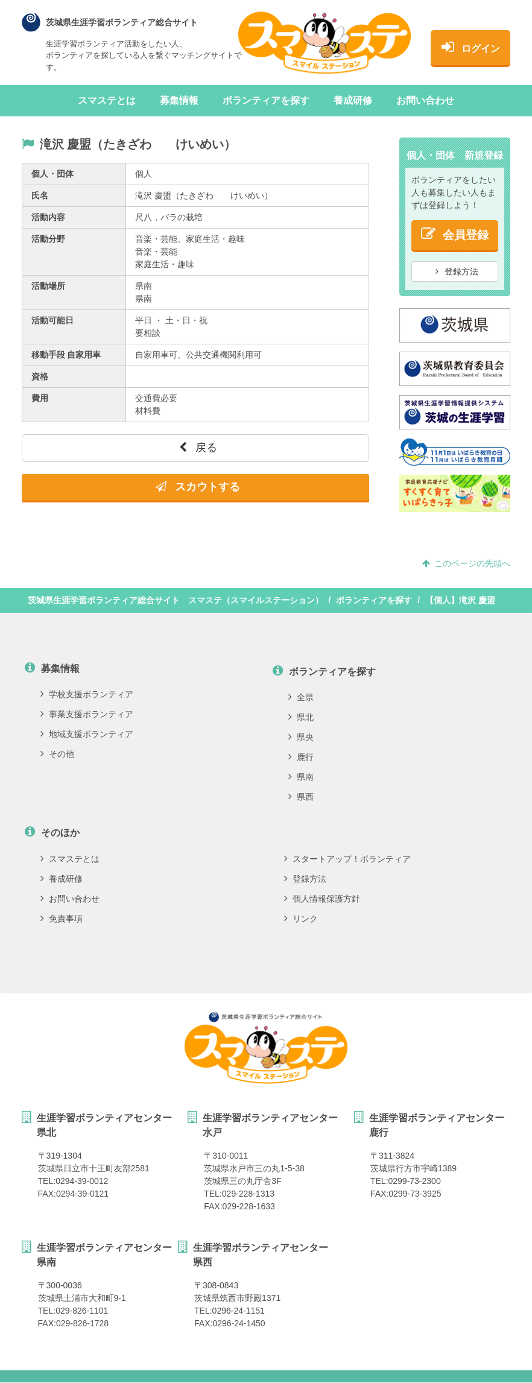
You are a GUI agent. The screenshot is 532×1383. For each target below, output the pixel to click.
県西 (301, 797)
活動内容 (48, 217)
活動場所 (48, 286)
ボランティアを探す (266, 100)
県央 (301, 737)
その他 (57, 754)
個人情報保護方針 (322, 899)
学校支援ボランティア (86, 694)
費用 (39, 398)
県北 (301, 717)
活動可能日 (52, 320)
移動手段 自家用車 (66, 354)
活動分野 (48, 239)
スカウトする (198, 487)
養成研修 (353, 100)
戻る (198, 447)
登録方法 (457, 271)
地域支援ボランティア (86, 734)
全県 (301, 697)
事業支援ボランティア (86, 714)
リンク (301, 918)
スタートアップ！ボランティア (347, 859)
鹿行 (301, 757)
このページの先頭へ (466, 563)
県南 (301, 777)
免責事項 (61, 918)
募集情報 (179, 100)
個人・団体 (52, 174)
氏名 (39, 195)
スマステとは (107, 100)
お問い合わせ (425, 100)
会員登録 (455, 233)
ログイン (471, 46)
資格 (39, 376)
